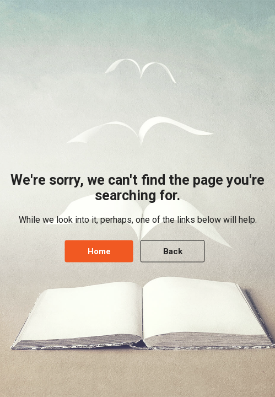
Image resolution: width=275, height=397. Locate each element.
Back (172, 251)
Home (99, 251)
